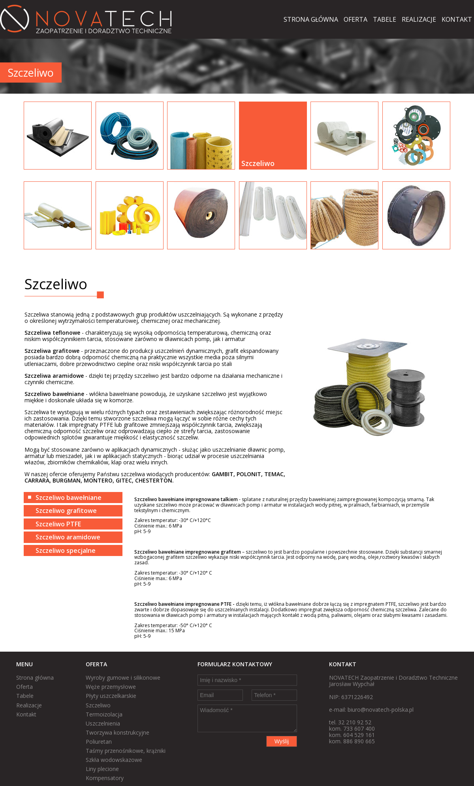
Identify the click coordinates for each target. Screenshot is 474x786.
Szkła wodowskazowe (114, 759)
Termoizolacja (104, 714)
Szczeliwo (98, 705)
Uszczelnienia (103, 723)
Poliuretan (99, 741)
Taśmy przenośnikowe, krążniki (126, 750)
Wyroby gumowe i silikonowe (123, 677)
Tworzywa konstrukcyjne (117, 732)
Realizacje (419, 19)
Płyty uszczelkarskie (111, 695)
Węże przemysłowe (111, 686)
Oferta (355, 19)
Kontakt (457, 19)
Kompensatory (105, 778)
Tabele (384, 19)
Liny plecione (102, 769)
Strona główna (311, 19)
